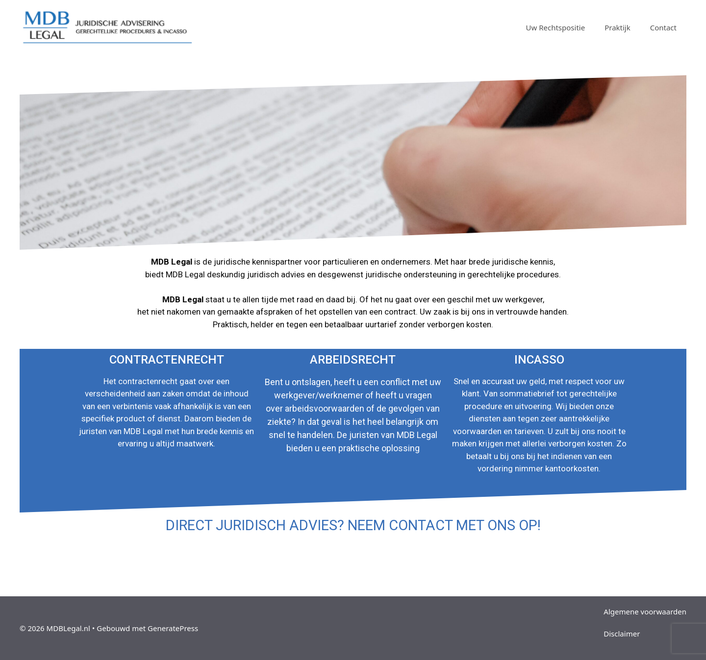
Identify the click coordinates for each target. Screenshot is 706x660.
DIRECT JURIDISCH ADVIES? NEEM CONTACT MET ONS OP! (353, 525)
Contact (663, 27)
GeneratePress (173, 628)
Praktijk (617, 27)
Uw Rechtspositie (555, 27)
